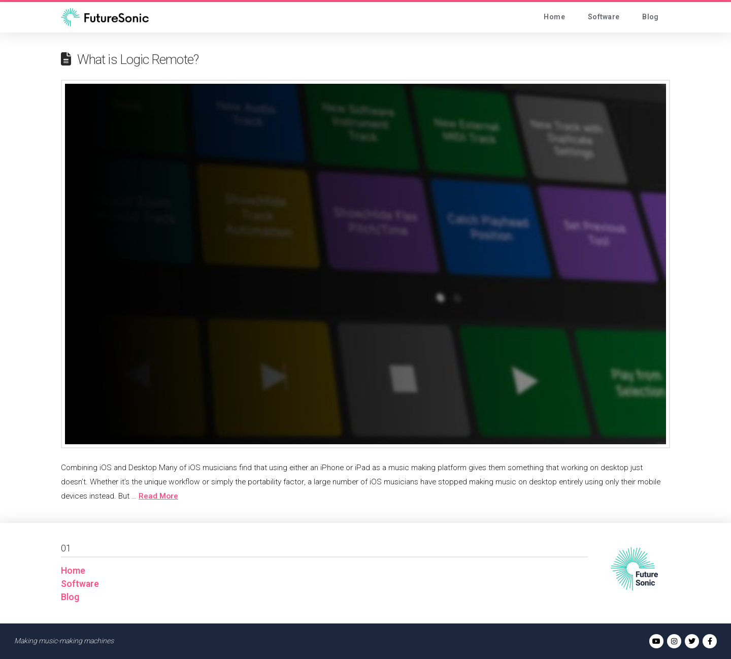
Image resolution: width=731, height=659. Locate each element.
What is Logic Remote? (137, 60)
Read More (158, 496)
